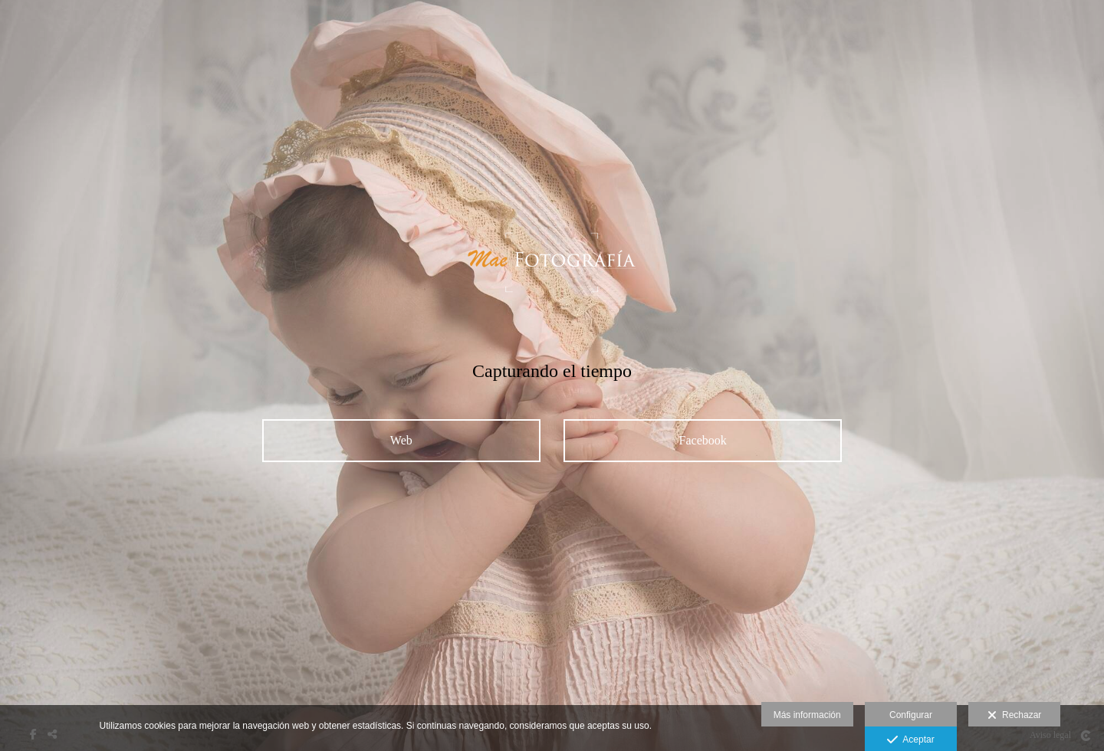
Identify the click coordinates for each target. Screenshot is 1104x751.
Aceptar (910, 740)
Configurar (910, 715)
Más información (807, 715)
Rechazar (1014, 716)
